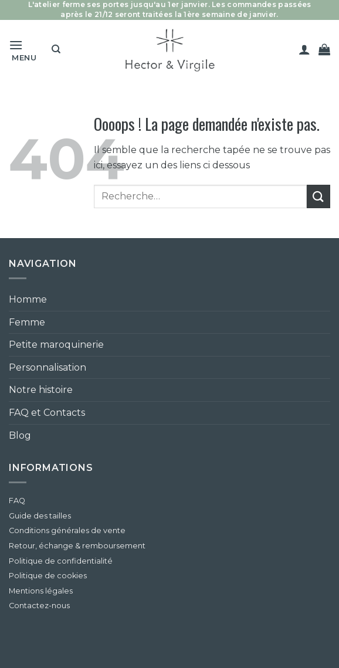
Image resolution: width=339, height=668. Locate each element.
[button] (26, 49)
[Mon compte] (304, 49)
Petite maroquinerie (56, 344)
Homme (28, 299)
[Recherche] (56, 49)
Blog (20, 435)
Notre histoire (41, 389)
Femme (27, 322)
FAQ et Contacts (47, 412)
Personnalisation (47, 367)
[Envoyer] (318, 196)
